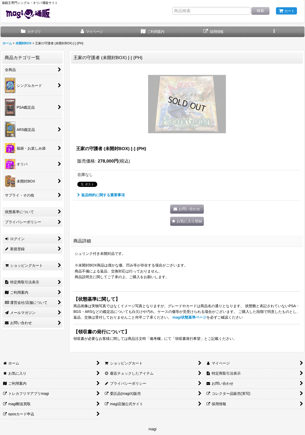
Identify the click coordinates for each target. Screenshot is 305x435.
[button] (274, 31)
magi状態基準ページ (189, 317)
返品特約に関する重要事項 (101, 195)
